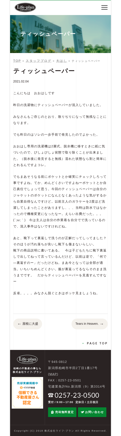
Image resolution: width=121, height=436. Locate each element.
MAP (53, 374)
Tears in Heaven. (89, 324)
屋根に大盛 (27, 324)
